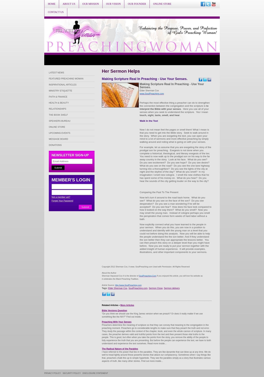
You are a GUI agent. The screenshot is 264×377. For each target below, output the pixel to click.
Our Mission (90, 4)
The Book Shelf (58, 115)
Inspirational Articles (62, 84)
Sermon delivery (172, 288)
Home (51, 4)
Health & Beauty (59, 103)
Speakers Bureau (59, 121)
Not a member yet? (61, 197)
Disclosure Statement (95, 373)
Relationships (57, 109)
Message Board (58, 139)
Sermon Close (156, 288)
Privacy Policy (52, 373)
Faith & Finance (58, 97)
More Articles (127, 305)
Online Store (162, 4)
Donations (55, 145)
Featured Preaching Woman (66, 78)
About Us (69, 4)
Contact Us (56, 12)
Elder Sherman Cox (117, 288)
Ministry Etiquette (60, 90)
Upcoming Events (59, 133)
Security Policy (72, 373)
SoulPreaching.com (138, 288)
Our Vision (113, 4)
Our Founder (137, 4)
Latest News (56, 72)
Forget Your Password (62, 200)
